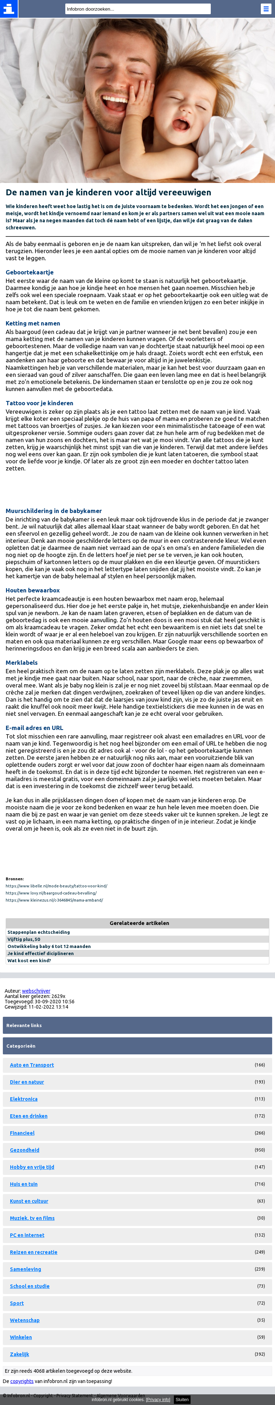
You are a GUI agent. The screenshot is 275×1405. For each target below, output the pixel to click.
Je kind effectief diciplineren (40, 953)
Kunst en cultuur (29, 1201)
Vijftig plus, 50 (23, 939)
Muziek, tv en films (32, 1218)
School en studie (30, 1286)
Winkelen (21, 1337)
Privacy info (158, 1399)
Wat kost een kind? (29, 960)
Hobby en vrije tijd (32, 1167)
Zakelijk (19, 1354)
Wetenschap (25, 1320)
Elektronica (24, 1099)
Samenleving (25, 1269)
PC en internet (27, 1235)
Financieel (22, 1133)
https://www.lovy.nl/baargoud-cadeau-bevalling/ (51, 893)
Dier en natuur (27, 1082)
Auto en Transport (32, 1065)
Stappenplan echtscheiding (38, 932)
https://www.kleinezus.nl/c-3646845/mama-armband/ (54, 900)
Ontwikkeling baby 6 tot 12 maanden (49, 946)
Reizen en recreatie (33, 1252)
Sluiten (182, 1399)
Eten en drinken (29, 1116)
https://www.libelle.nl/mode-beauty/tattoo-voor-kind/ (56, 886)
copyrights (22, 1381)
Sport (17, 1303)
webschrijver (36, 991)
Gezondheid (24, 1150)
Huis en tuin (24, 1184)
